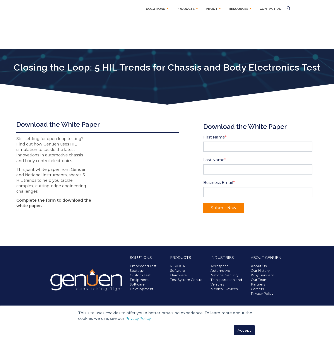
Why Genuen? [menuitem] (262, 275)
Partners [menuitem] (258, 284)
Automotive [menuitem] (220, 270)
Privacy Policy (138, 318)
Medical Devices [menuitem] (224, 289)
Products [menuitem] (185, 9)
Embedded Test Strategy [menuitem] (143, 268)
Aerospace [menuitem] (220, 266)
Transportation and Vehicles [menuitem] (226, 282)
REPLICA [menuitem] (177, 266)
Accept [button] (244, 330)
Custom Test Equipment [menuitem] (140, 277)
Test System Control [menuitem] (186, 280)
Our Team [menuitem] (259, 280)
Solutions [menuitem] (155, 9)
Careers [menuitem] (257, 289)
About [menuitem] (212, 9)
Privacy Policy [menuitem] (262, 293)
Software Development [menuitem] (141, 286)
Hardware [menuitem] (178, 275)
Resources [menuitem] (238, 9)
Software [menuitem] (177, 270)
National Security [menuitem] (224, 275)
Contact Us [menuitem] (270, 9)
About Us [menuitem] (259, 266)
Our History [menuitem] (260, 270)
